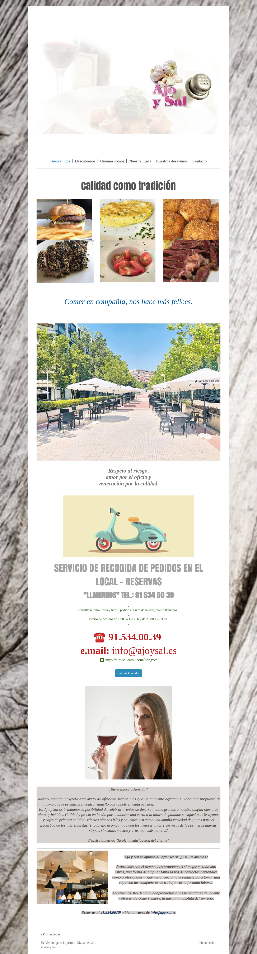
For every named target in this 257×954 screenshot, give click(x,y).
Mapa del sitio (86, 942)
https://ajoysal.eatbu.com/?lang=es (131, 660)
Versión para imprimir (58, 942)
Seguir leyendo (128, 673)
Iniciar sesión (207, 942)
